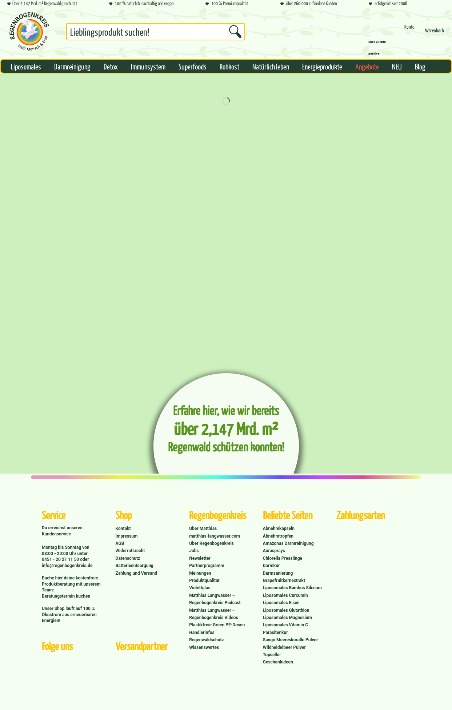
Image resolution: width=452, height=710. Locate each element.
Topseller (272, 654)
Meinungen (200, 573)
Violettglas (199, 587)
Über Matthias (203, 528)
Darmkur (271, 565)
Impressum (127, 536)
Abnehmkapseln (279, 528)
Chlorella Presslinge (282, 558)
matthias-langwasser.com (214, 536)
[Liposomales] (26, 66)
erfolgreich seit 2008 (388, 4)
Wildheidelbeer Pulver (284, 647)
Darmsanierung (278, 573)
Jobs (194, 550)
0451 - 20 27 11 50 (61, 559)
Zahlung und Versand (136, 573)
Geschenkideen (278, 662)
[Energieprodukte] (322, 66)
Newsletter (200, 558)
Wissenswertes (204, 647)
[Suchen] (235, 31)
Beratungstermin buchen (66, 596)
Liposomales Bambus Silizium (292, 587)
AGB (120, 543)
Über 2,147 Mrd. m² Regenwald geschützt (42, 4)
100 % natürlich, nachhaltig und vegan (141, 4)
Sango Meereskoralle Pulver (290, 639)
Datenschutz (128, 558)
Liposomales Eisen (281, 602)
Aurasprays (274, 550)
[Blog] (420, 66)
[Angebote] (367, 66)
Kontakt (123, 528)
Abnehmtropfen (278, 536)
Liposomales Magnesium (287, 617)
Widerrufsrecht (130, 550)
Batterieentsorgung (134, 565)
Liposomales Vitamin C (285, 624)
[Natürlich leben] (271, 66)
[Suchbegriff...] (155, 31)
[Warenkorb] (434, 34)
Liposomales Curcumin (285, 595)
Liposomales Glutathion (286, 610)
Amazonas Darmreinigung (288, 543)
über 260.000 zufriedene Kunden (308, 4)
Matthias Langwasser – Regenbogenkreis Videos (213, 614)
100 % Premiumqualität (226, 4)
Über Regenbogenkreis (211, 543)
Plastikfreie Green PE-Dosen (217, 624)
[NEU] (396, 66)
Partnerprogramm (206, 565)
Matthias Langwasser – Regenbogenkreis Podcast (214, 599)
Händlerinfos (202, 632)
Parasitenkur (275, 632)
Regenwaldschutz (206, 639)
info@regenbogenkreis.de (67, 565)
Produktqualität (204, 580)
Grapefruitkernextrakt (284, 580)
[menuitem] (155, 33)
